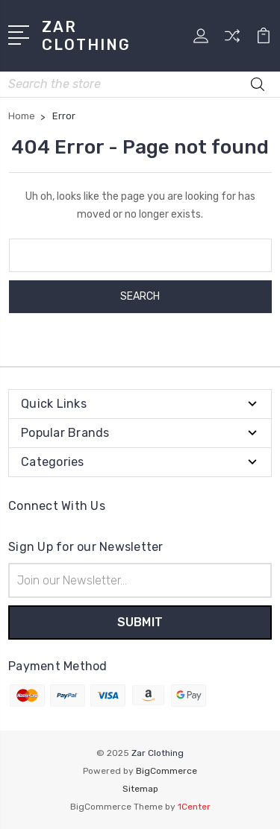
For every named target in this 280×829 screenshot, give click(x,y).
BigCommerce (166, 771)
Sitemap (140, 789)
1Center (194, 806)
